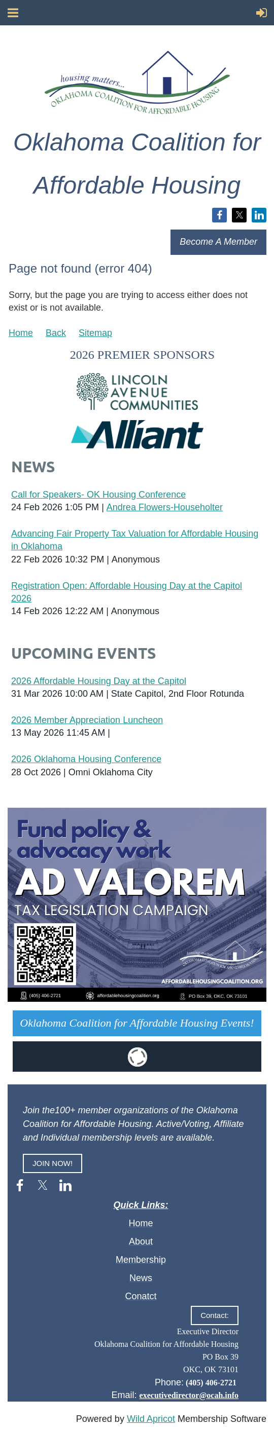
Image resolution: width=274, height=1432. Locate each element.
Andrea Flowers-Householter (165, 507)
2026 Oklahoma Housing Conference (86, 759)
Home (21, 333)
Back (56, 333)
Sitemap (95, 333)
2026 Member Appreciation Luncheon (87, 720)
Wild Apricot (151, 1419)
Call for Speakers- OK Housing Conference (98, 494)
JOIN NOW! (52, 1163)
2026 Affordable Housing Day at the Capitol (98, 681)
